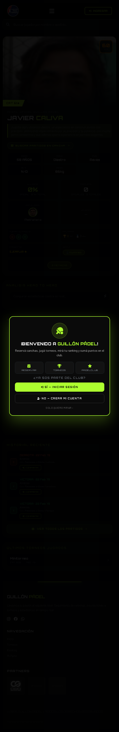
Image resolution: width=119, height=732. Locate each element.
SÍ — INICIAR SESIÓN (59, 387)
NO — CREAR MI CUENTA (59, 398)
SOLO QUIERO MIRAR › (59, 407)
